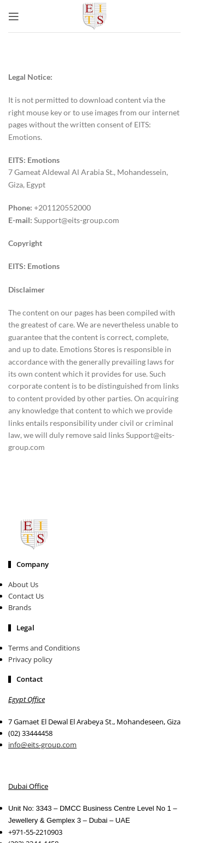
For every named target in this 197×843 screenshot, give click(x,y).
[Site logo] (94, 15)
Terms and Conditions (44, 648)
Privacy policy (30, 659)
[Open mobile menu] (14, 16)
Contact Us (26, 596)
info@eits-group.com (42, 745)
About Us (23, 584)
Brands (19, 607)
